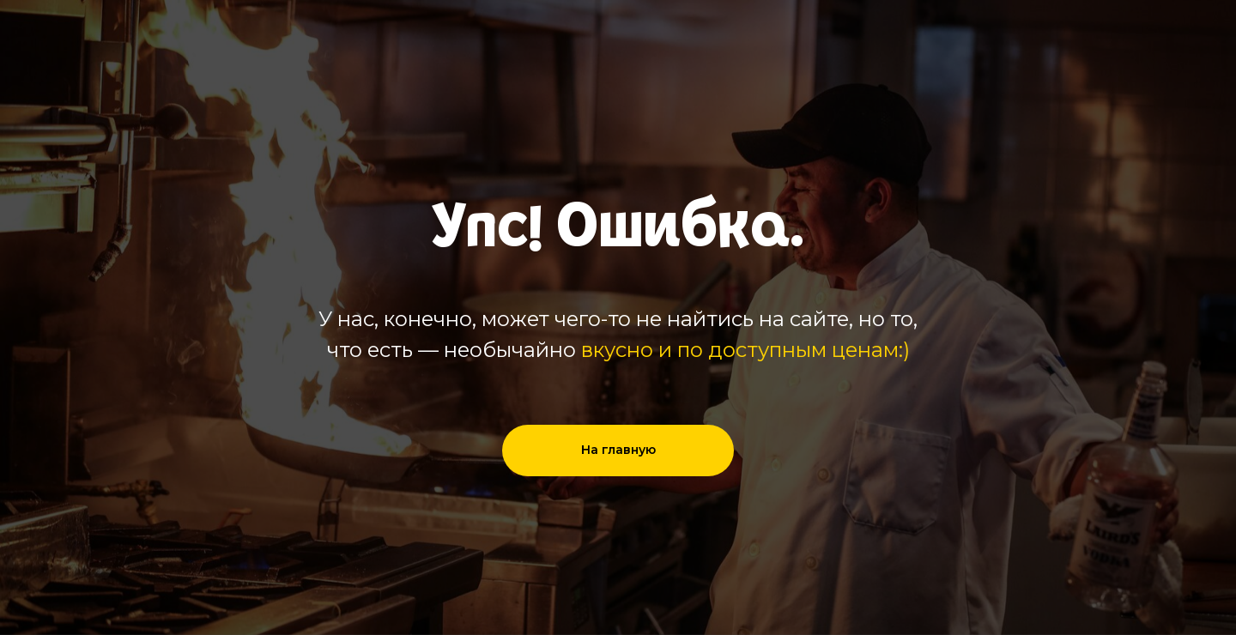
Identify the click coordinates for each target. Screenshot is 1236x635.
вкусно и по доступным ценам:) (745, 349)
